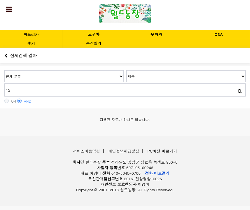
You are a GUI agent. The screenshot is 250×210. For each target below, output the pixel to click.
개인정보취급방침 (123, 151)
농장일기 (94, 43)
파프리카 (31, 34)
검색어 (4, 70)
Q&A (218, 34)
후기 (31, 43)
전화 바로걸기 (157, 173)
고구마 (93, 34)
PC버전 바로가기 (162, 151)
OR (10, 101)
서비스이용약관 (86, 151)
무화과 (156, 34)
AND (24, 101)
